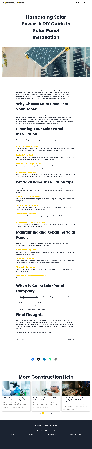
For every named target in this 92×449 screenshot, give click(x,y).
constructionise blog (44, 333)
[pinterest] (55, 431)
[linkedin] (50, 431)
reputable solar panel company (51, 174)
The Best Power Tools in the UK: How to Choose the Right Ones (45, 399)
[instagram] (46, 431)
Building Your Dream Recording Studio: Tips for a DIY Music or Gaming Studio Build (74, 400)
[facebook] (37, 431)
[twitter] (42, 431)
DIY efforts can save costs (29, 297)
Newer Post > (72, 339)
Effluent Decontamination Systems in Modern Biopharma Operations (15, 399)
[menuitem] (77, 2)
